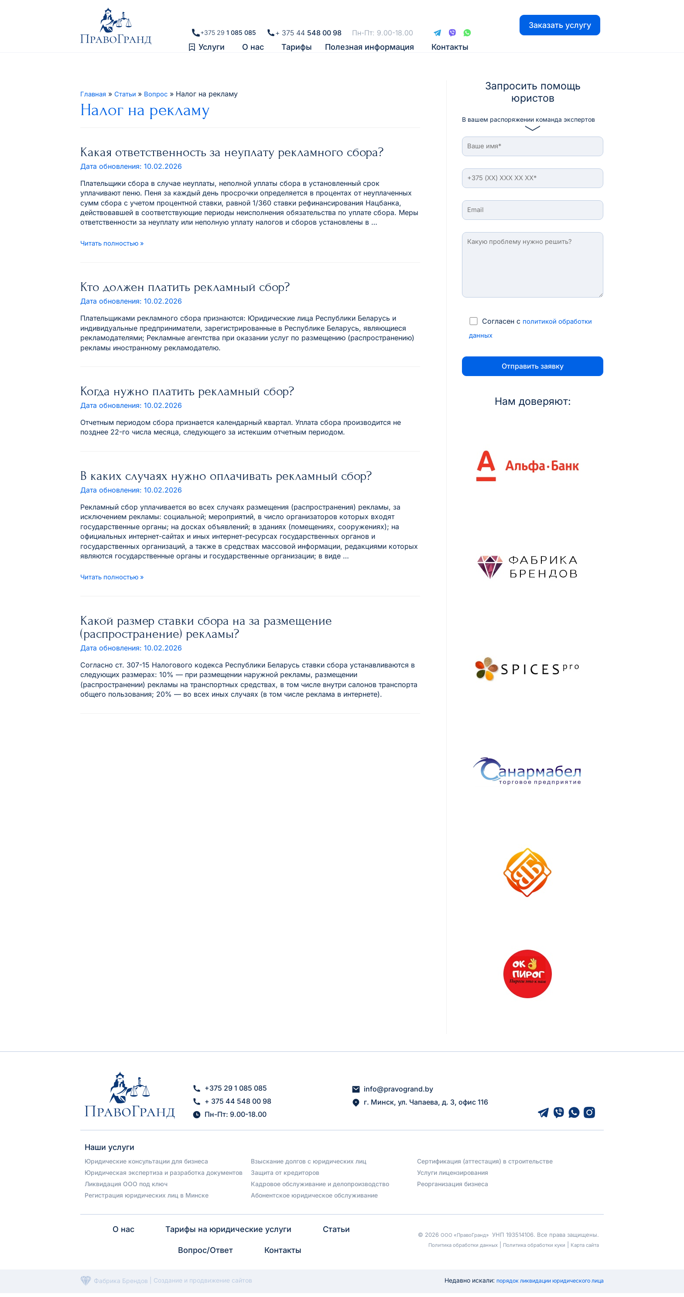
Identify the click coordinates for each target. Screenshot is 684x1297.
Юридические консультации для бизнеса (146, 1165)
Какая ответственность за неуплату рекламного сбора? (231, 151)
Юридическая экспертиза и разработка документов (164, 1176)
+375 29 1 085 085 (229, 1092)
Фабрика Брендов (114, 1284)
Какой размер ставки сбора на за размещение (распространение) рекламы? (206, 627)
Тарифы (296, 39)
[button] (214, 39)
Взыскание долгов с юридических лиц (308, 1165)
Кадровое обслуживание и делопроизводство (320, 1187)
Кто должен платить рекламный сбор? (185, 286)
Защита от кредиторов (285, 1176)
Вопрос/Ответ (205, 1254)
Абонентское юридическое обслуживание (314, 1199)
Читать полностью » (114, 243)
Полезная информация (369, 39)
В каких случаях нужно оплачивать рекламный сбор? (226, 475)
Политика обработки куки (525, 1244)
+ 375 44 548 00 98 (231, 1105)
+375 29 (228, 18)
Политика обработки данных (444, 1244)
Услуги (211, 39)
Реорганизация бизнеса (452, 1187)
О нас (253, 39)
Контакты (450, 39)
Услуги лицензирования (452, 1176)
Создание (169, 1284)
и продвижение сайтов (218, 1284)
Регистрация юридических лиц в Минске (147, 1199)
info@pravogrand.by (392, 1093)
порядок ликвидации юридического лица (542, 1284)
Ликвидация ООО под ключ (126, 1187)
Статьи (335, 1233)
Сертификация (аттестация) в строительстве (485, 1165)
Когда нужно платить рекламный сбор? (187, 390)
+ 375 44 (311, 18)
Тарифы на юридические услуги (228, 1233)
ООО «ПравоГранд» (461, 1234)
